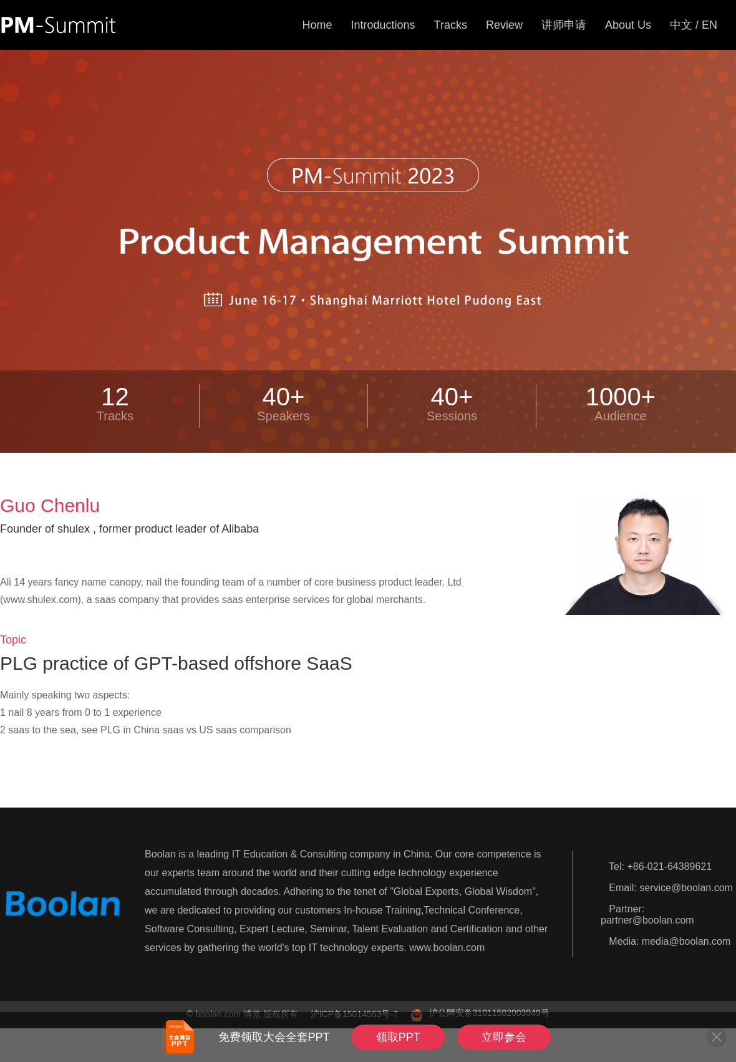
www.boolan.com (447, 947)
